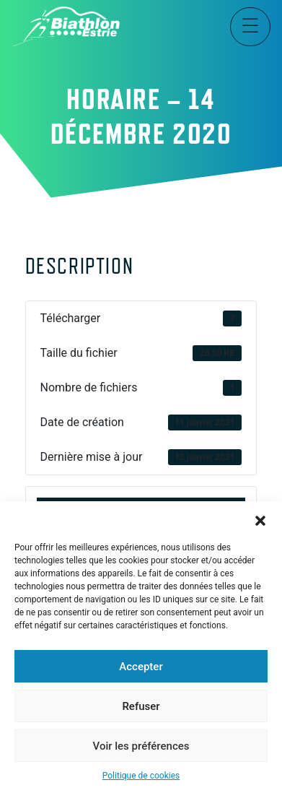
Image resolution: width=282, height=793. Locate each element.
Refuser (140, 706)
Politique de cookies (141, 776)
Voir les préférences (141, 746)
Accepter (140, 666)
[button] (260, 519)
